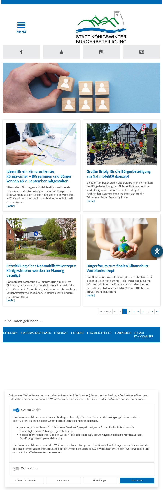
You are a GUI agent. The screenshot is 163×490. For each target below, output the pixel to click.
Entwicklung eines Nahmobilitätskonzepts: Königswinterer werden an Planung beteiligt (41, 270)
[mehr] (10, 206)
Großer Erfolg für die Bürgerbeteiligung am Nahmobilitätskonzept (119, 174)
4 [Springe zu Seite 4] (138, 311)
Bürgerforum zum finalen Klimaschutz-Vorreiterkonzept (118, 268)
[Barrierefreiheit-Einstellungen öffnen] (157, 251)
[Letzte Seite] (157, 311)
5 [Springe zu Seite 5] (142, 311)
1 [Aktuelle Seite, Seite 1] (124, 311)
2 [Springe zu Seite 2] (129, 311)
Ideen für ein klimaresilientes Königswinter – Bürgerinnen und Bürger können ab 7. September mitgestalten (38, 176)
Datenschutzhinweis (25, 480)
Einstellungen (100, 480)
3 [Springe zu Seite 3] (133, 311)
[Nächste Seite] (152, 311)
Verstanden (137, 480)
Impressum (63, 480)
